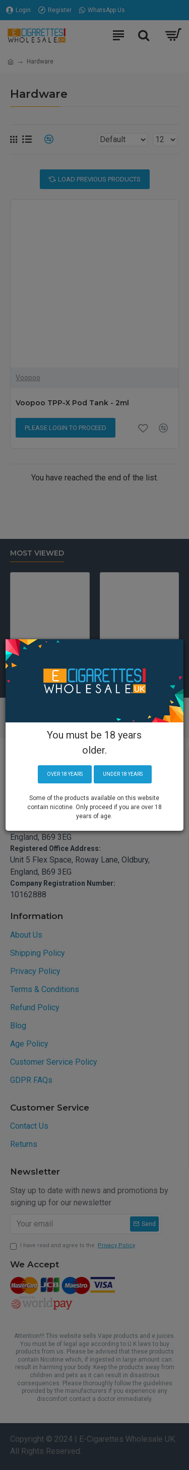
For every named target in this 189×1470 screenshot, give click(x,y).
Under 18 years (123, 774)
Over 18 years (65, 774)
